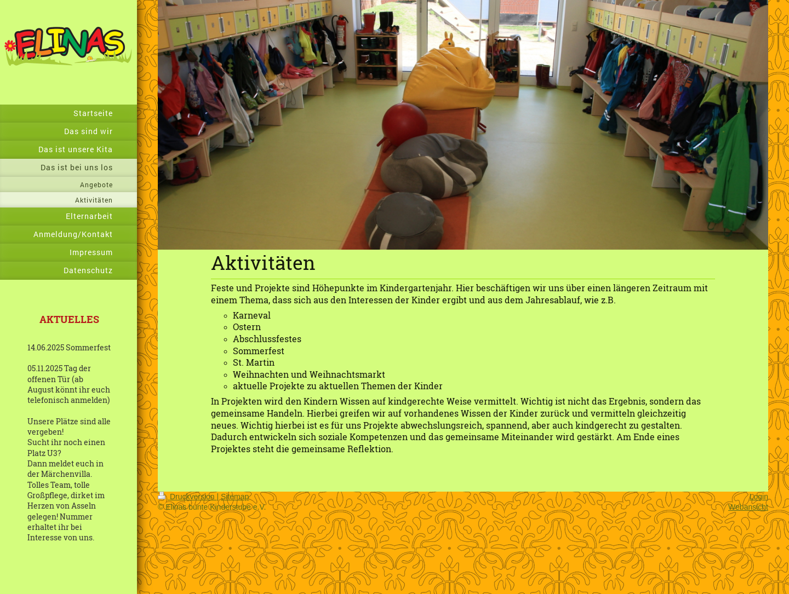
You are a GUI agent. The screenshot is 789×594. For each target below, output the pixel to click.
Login (759, 496)
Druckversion (187, 496)
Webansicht (748, 507)
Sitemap (235, 496)
